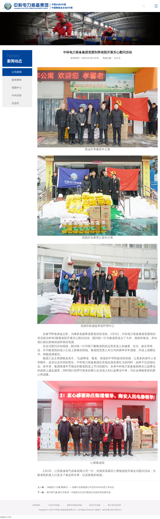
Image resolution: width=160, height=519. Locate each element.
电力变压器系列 (114, 505)
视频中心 (17, 87)
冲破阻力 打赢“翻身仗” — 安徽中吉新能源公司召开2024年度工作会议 (80, 487)
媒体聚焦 (17, 79)
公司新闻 (17, 72)
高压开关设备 (94, 505)
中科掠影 (17, 95)
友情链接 (36, 505)
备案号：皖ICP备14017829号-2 (108, 510)
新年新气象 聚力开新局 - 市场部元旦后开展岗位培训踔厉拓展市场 (78, 492)
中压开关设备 (54, 505)
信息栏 (15, 103)
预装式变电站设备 (74, 505)
